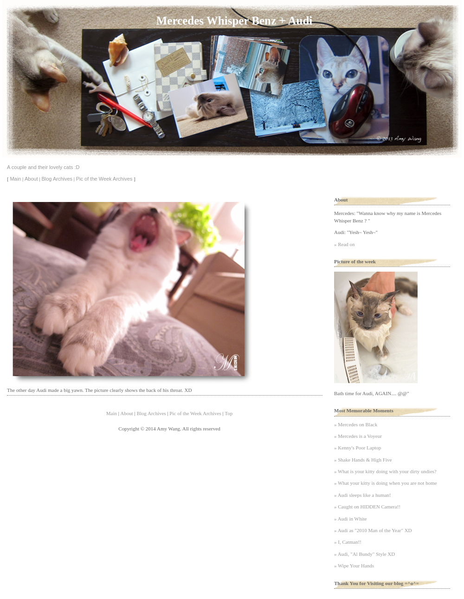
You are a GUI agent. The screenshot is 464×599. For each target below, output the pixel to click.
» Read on (344, 244)
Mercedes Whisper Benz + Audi (234, 20)
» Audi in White (350, 518)
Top (228, 413)
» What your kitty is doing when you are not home (385, 483)
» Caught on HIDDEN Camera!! (367, 506)
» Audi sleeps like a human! (362, 495)
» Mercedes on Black (355, 424)
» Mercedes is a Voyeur (358, 436)
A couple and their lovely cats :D (43, 167)
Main (15, 179)
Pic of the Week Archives (104, 179)
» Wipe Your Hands (354, 565)
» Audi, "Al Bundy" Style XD (364, 554)
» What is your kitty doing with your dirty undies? (385, 471)
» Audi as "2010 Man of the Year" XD (373, 530)
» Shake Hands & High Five (363, 459)
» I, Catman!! (347, 542)
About (31, 179)
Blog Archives (56, 179)
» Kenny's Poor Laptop (357, 447)
